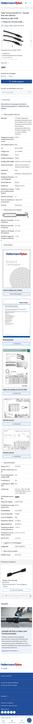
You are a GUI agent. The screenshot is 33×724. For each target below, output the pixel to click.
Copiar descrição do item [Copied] (12, 25)
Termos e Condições (7, 703)
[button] (7, 595)
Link (16, 538)
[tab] (16, 114)
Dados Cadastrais (6, 676)
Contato (3, 696)
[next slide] (31, 41)
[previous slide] (2, 41)
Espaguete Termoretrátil (9, 651)
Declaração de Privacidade (9, 685)
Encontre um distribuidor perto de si (12, 88)
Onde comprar (18, 81)
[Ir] (25, 2)
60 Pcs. (11, 76)
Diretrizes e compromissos (9, 705)
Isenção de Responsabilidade (9, 682)
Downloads (6, 100)
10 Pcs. (4, 76)
